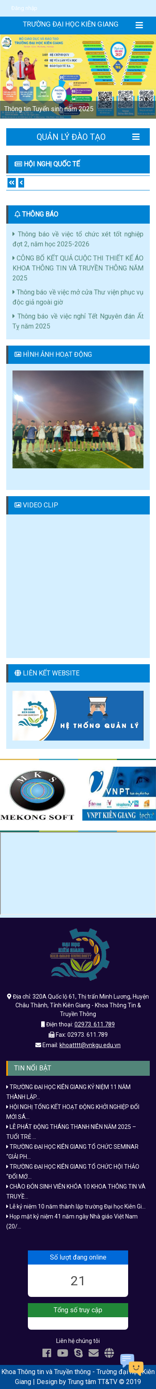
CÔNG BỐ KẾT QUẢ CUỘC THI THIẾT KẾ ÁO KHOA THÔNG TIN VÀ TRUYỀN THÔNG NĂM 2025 (78, 270)
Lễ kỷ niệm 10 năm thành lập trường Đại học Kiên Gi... (76, 1206)
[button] (11, 76)
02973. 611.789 (94, 1024)
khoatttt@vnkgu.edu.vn (90, 1045)
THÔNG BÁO (40, 214)
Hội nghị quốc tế (52, 164)
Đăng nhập (24, 8)
